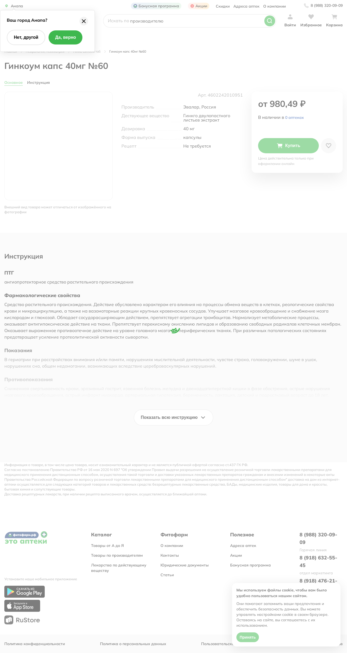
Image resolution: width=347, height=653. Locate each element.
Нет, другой (26, 37)
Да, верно (65, 37)
